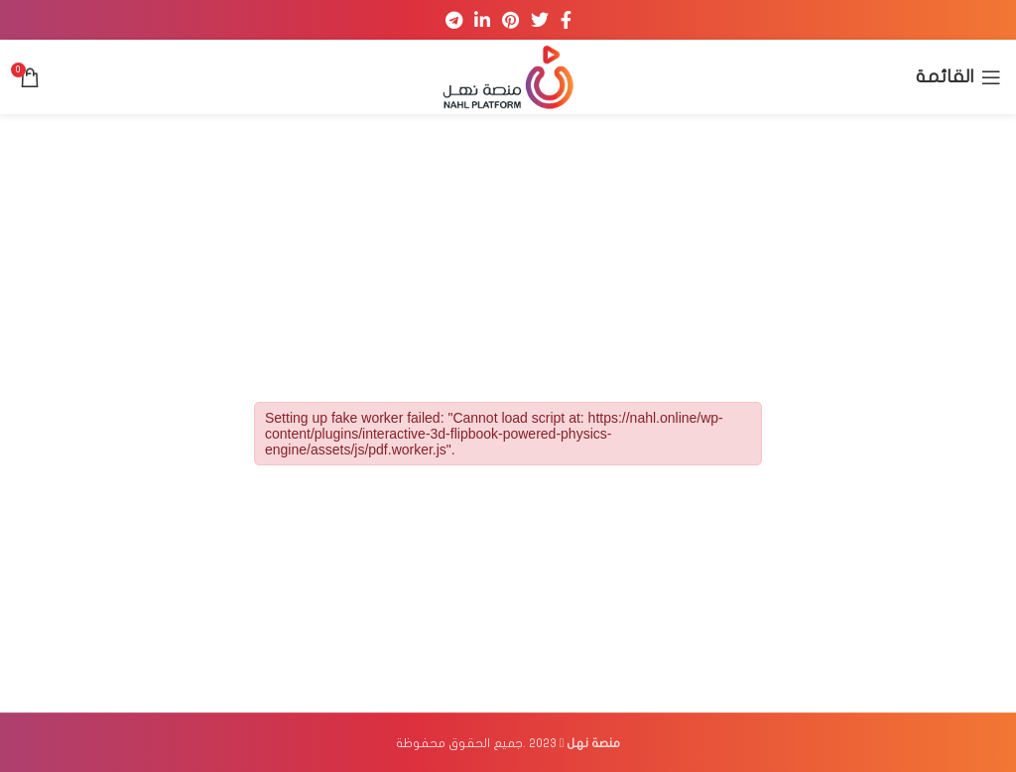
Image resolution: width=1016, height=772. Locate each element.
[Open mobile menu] (958, 77)
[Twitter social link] (540, 20)
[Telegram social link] (454, 20)
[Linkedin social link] (482, 20)
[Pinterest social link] (510, 20)
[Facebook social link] (566, 20)
